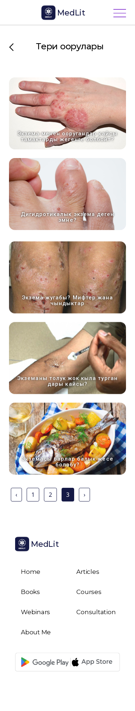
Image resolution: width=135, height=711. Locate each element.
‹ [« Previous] (16, 495)
